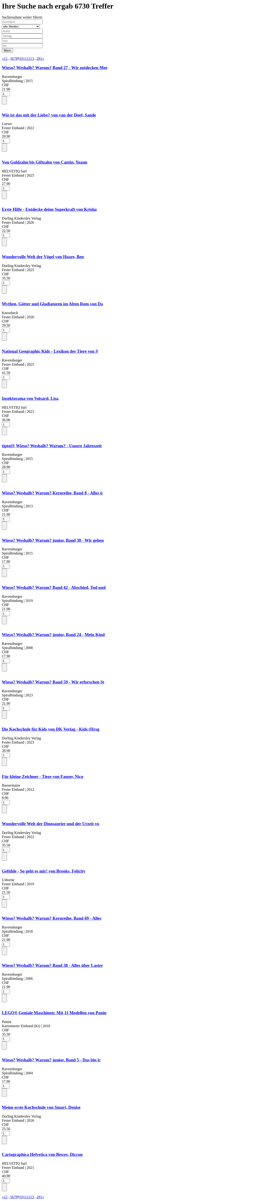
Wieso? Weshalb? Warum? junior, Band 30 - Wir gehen (53, 540)
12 (28, 59)
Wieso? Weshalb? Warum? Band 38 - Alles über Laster (52, 965)
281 (39, 59)
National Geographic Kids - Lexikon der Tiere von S (50, 351)
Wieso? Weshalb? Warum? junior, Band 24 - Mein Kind (53, 634)
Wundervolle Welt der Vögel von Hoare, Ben (43, 256)
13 (32, 59)
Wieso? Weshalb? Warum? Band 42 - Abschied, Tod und (54, 587)
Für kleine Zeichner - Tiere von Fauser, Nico (42, 776)
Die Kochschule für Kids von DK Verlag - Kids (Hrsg (50, 729)
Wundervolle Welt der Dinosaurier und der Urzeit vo (50, 823)
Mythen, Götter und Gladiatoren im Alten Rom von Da (52, 303)
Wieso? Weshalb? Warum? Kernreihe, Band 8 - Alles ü (52, 492)
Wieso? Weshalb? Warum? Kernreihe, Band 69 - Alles (51, 918)
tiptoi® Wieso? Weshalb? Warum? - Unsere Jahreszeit (52, 445)
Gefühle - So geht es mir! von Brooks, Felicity (43, 871)
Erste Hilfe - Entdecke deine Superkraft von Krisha (49, 209)
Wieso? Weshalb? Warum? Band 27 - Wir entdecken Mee (54, 67)
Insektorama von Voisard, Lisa (30, 398)
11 (25, 59)
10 (21, 59)
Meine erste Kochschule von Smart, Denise (41, 1107)
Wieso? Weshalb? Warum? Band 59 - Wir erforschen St (53, 682)
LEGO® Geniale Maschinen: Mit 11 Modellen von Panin (54, 1012)
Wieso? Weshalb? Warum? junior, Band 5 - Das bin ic (51, 1059)
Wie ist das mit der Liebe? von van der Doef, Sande (49, 115)
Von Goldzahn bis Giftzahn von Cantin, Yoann (44, 162)
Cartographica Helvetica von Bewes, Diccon (42, 1154)
